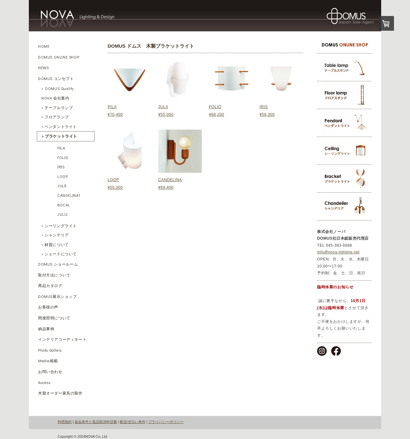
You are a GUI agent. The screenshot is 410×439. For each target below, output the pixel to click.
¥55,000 (115, 187)
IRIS (263, 107)
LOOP (113, 180)
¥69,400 (166, 187)
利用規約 (65, 422)
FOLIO (215, 107)
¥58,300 (267, 114)
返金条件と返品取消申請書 (96, 422)
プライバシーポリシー (166, 422)
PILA (112, 107)
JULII (163, 107)
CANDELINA (170, 180)
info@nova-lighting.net (338, 252)
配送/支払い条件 (132, 422)
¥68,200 (216, 114)
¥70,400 (115, 114)
